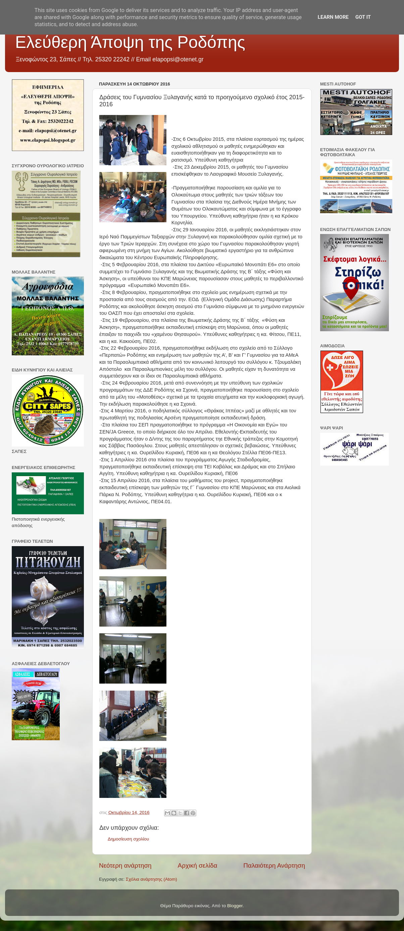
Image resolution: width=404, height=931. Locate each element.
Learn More (333, 17)
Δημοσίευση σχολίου (128, 838)
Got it (363, 17)
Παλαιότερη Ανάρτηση (274, 865)
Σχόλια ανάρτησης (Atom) (151, 879)
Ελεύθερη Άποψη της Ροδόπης (130, 42)
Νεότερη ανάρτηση (125, 865)
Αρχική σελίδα (197, 865)
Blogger (235, 905)
